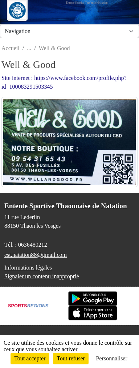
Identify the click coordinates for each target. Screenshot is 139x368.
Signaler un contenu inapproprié (41, 276)
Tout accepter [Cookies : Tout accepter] (29, 358)
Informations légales (28, 267)
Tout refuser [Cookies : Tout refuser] (71, 358)
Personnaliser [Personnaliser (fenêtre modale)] (111, 358)
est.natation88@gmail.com (35, 255)
